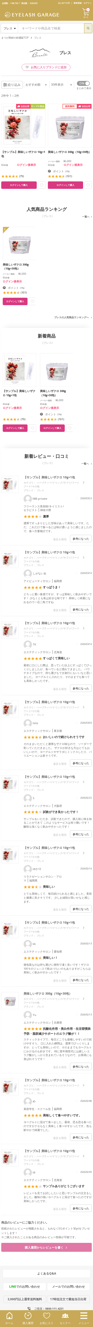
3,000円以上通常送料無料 (24, 1299)
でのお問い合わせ (24, 1286)
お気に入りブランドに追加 (46, 67)
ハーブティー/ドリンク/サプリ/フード (58, 482)
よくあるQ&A (46, 1273)
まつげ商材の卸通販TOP (15, 37)
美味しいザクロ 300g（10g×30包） (48, 993)
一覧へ (86, 216)
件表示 (61, 84)
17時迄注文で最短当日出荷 (68, 1299)
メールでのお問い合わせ (68, 1286)
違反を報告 (60, 539)
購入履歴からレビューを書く (46, 1247)
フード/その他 (31, 486)
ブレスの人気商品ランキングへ (71, 317)
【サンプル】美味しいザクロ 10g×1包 (49, 477)
